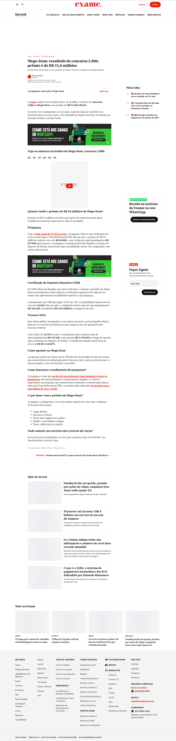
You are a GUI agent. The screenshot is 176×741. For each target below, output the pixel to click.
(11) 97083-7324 (142, 711)
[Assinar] (142, 4)
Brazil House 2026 (88, 665)
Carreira (18, 686)
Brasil (17, 681)
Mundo (40, 660)
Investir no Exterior (88, 687)
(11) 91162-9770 (142, 691)
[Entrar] (155, 4)
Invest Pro (107, 15)
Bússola (83, 674)
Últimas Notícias (22, 669)
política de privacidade (67, 737)
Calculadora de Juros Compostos (65, 699)
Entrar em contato (139, 687)
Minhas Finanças (136, 15)
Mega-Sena (59, 448)
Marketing (41, 668)
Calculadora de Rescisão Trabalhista (65, 692)
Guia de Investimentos (73, 15)
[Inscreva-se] (150, 292)
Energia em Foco (87, 683)
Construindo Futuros (89, 678)
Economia (19, 690)
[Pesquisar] (22, 5)
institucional (21, 737)
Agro (111, 702)
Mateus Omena (37, 76)
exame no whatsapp (138, 200)
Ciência (40, 691)
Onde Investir (154, 15)
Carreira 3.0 (114, 679)
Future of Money (44, 686)
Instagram (135, 673)
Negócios (19, 715)
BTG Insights (52, 15)
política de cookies (48, 737)
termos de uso (33, 737)
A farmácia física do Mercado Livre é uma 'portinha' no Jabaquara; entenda (145, 106)
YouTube (135, 664)
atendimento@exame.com (142, 701)
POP (39, 695)
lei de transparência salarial (90, 737)
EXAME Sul (85, 669)
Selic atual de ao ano (50, 233)
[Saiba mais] (104, 91)
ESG (17, 695)
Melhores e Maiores (88, 716)
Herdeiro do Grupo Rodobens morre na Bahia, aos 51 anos (145, 95)
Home (30, 56)
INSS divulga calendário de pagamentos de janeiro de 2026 (145, 116)
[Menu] (17, 5)
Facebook (135, 677)
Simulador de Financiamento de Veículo (62, 708)
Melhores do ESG (87, 721)
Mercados (120, 15)
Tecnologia (42, 682)
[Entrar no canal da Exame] (144, 219)
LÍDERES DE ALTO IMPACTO (22, 675)
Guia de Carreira (63, 678)
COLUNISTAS (20, 720)
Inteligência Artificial (20, 705)
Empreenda (114, 706)
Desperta (133, 264)
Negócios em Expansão (90, 725)
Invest (20, 14)
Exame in (113, 675)
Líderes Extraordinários (90, 696)
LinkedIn (135, 668)
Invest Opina (93, 15)
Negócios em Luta (87, 701)
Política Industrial (88, 705)
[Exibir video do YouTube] (69, 185)
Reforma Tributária (88, 692)
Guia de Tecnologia (64, 669)
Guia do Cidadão (63, 665)
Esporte (40, 673)
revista (112, 665)
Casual (40, 664)
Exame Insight (21, 699)
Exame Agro (42, 677)
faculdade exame (117, 660)
